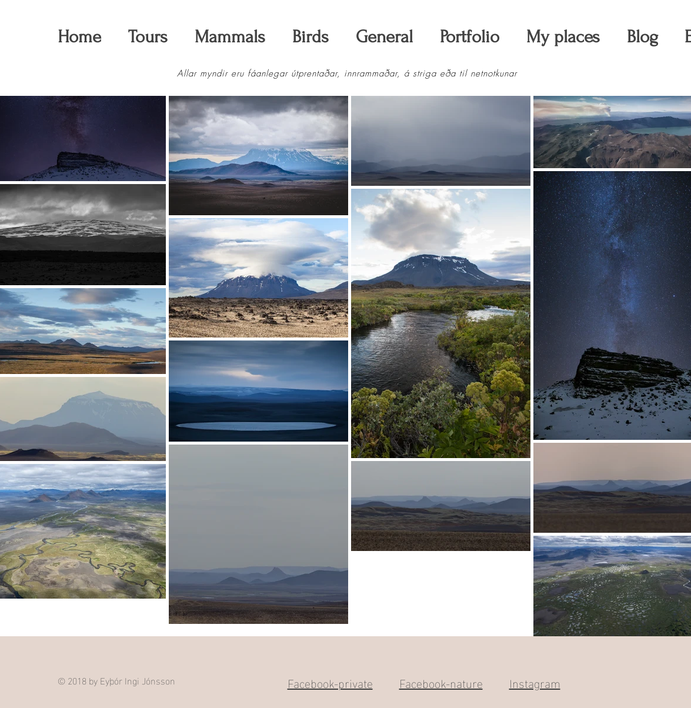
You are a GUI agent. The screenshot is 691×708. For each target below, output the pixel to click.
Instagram (534, 682)
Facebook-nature (441, 682)
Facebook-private (330, 682)
